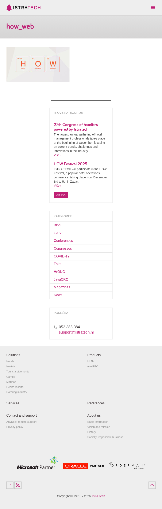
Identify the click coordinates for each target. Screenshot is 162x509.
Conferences (63, 240)
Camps (10, 376)
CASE (58, 233)
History (91, 432)
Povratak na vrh (152, 485)
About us (94, 415)
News (58, 295)
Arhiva (61, 195)
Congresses (63, 248)
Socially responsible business (105, 437)
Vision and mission (98, 426)
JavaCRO (61, 279)
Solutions (13, 355)
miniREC (92, 366)
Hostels (10, 366)
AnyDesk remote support (21, 421)
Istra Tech (23, 7)
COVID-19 (61, 256)
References (96, 403)
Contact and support (21, 415)
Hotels (10, 361)
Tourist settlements (17, 371)
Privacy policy (14, 426)
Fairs (57, 264)
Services (12, 403)
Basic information (97, 421)
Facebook (10, 485)
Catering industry (16, 392)
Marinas (11, 381)
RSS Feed (18, 485)
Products (94, 355)
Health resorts (14, 387)
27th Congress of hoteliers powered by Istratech (76, 127)
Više (56, 155)
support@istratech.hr (76, 332)
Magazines (62, 287)
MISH (90, 361)
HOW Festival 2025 (70, 164)
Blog (57, 225)
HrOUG (59, 272)
